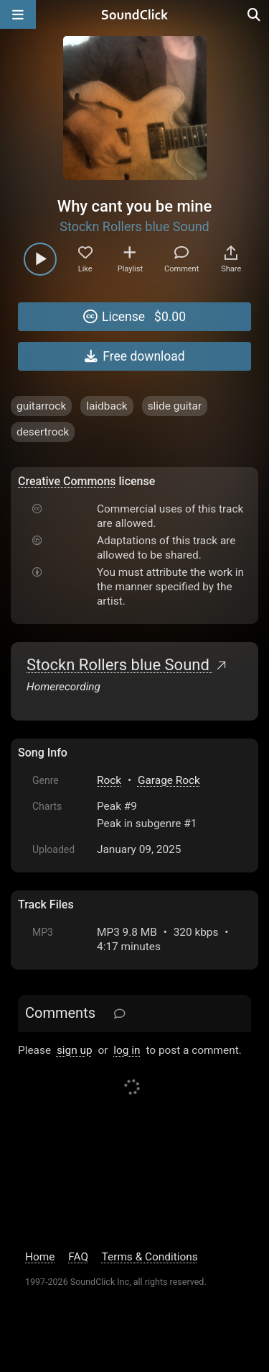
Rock (109, 780)
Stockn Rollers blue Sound (134, 226)
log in (126, 1050)
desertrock (42, 431)
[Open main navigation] (18, 14)
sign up (75, 1050)
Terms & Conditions (150, 1256)
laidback (106, 406)
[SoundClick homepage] (135, 14)
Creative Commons (67, 481)
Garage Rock (169, 780)
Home (40, 1256)
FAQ (78, 1256)
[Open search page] (254, 14)
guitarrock (41, 406)
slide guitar (175, 406)
